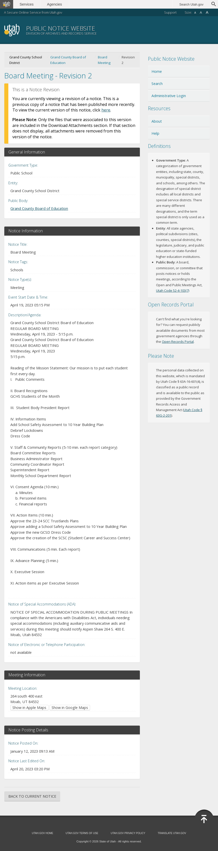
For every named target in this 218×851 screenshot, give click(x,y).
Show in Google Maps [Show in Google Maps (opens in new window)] (70, 707)
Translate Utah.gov (172, 833)
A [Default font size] (201, 12)
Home (156, 71)
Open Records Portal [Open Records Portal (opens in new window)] (178, 341)
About (156, 121)
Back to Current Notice (32, 796)
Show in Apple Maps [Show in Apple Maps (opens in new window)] (29, 707)
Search (157, 83)
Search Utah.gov (191, 4)
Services (27, 4)
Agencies (55, 4)
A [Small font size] (195, 12)
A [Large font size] (207, 12)
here (105, 110)
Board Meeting (104, 60)
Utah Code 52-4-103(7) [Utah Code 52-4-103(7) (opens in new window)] (172, 290)
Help (155, 133)
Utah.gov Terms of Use (82, 833)
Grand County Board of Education (68, 60)
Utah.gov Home (42, 833)
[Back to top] (204, 819)
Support (170, 12)
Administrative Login (168, 95)
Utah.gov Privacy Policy (128, 833)
